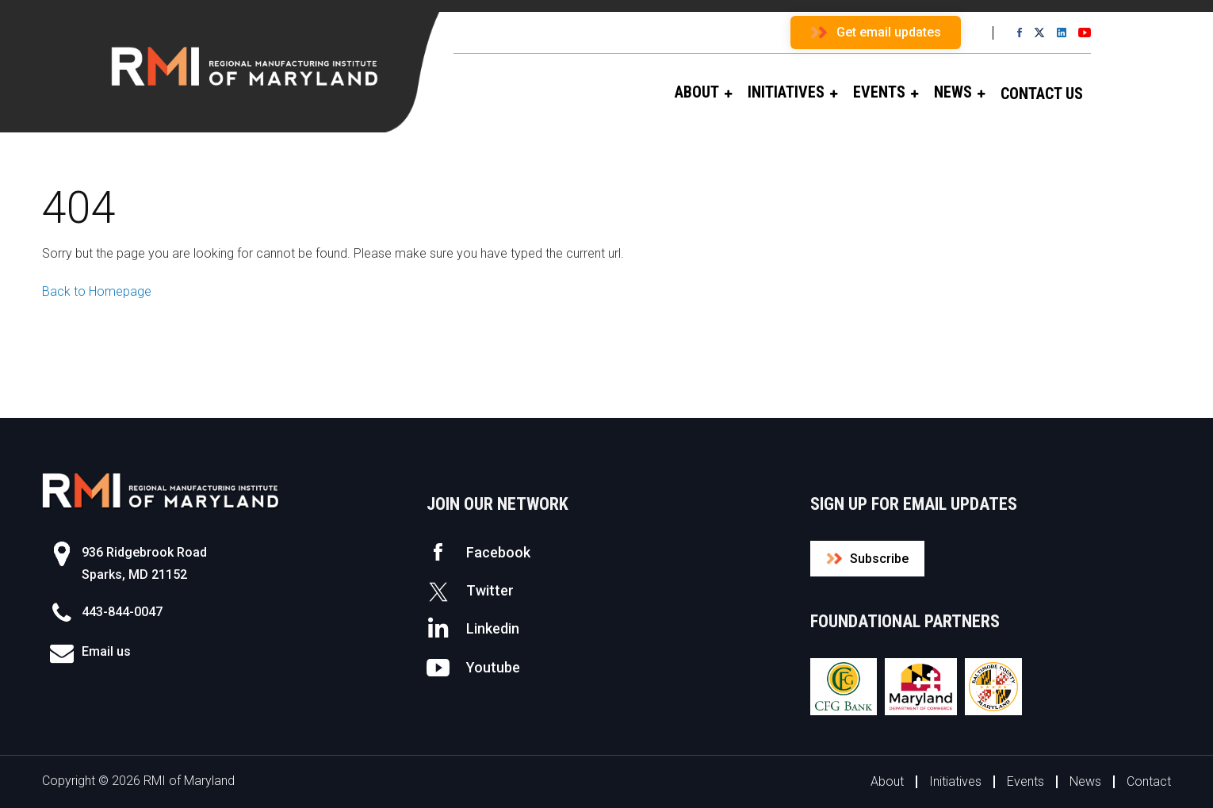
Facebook (478, 552)
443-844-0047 (122, 611)
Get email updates (888, 32)
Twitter (470, 591)
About (887, 781)
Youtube (473, 668)
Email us (106, 651)
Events (1025, 781)
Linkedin (473, 629)
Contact (1149, 781)
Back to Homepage (96, 291)
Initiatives (955, 781)
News (1085, 781)
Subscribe (879, 558)
